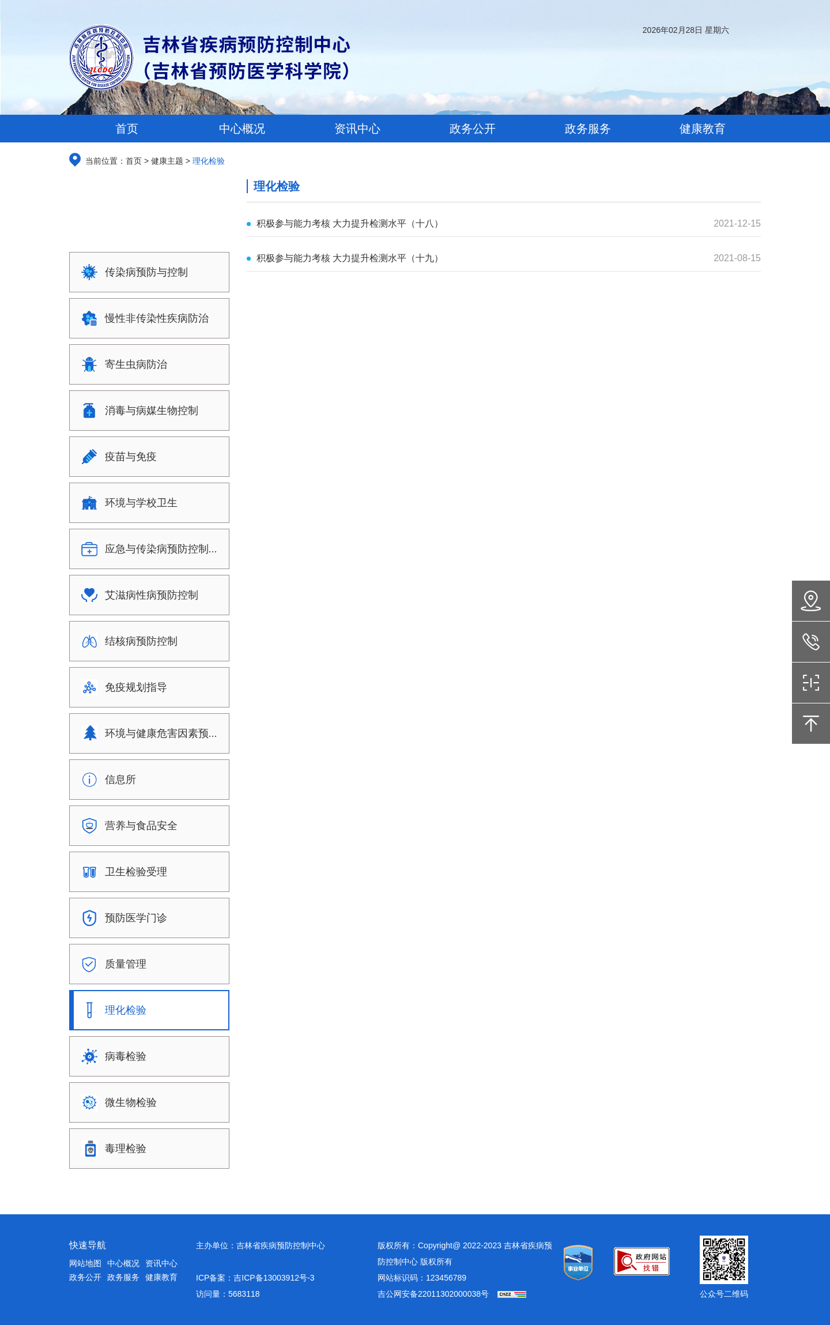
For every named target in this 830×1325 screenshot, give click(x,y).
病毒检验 (110, 1056)
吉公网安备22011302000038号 (433, 1293)
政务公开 (85, 1277)
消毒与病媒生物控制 (136, 410)
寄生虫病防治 (120, 364)
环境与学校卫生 (126, 503)
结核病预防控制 (126, 641)
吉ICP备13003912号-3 (273, 1277)
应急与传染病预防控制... (145, 549)
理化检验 (110, 1010)
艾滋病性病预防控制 (136, 595)
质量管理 (110, 964)
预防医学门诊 (120, 918)
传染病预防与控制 (131, 272)
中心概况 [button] (242, 128)
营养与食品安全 (126, 826)
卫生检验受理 (120, 872)
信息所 (105, 779)
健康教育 (161, 1277)
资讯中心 (161, 1263)
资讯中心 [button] (357, 128)
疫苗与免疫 (115, 457)
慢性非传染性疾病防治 (141, 318)
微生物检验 (115, 1102)
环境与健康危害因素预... (145, 733)
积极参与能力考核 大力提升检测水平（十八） (349, 223)
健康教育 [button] (703, 128)
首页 (126, 128)
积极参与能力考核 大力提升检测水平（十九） (349, 258)
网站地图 (85, 1263)
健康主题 (166, 160)
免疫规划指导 (120, 687)
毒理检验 (110, 1148)
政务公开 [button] (473, 128)
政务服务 (123, 1277)
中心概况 (123, 1263)
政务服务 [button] (588, 128)
